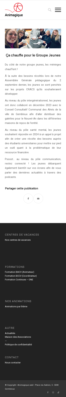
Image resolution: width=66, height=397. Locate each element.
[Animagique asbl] (27, 10)
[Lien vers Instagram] (53, 392)
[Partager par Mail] (38, 198)
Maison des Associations (18, 337)
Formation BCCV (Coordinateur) (21, 276)
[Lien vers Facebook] (48, 392)
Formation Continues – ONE (19, 279)
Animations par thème (16, 306)
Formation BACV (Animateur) (19, 272)
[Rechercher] (48, 10)
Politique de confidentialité (18, 344)
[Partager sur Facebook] (28, 198)
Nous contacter (13, 362)
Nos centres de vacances (18, 240)
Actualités (10, 333)
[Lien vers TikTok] (58, 392)
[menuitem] (48, 10)
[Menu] (56, 10)
